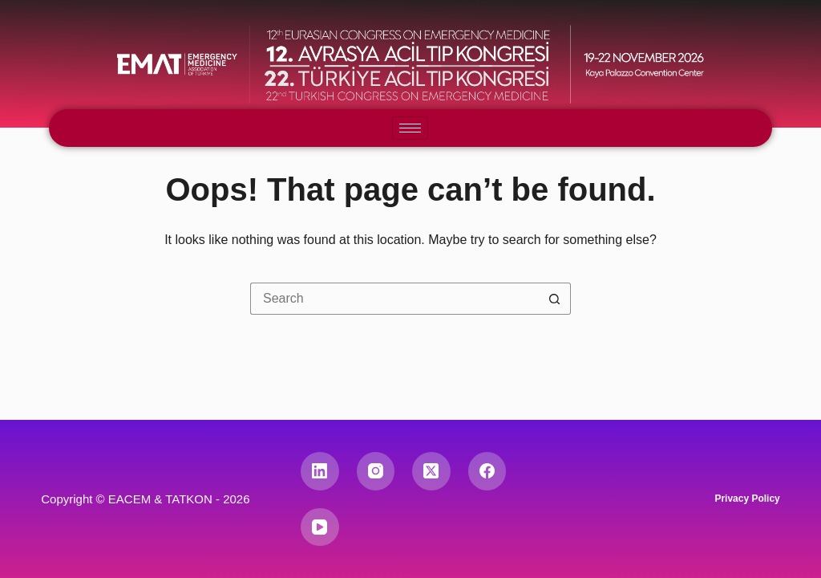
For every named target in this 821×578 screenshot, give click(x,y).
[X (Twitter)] (431, 471)
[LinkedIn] (320, 471)
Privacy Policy (746, 498)
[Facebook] (487, 471)
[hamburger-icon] (410, 128)
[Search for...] (394, 299)
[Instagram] (376, 471)
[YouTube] (320, 527)
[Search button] (555, 299)
